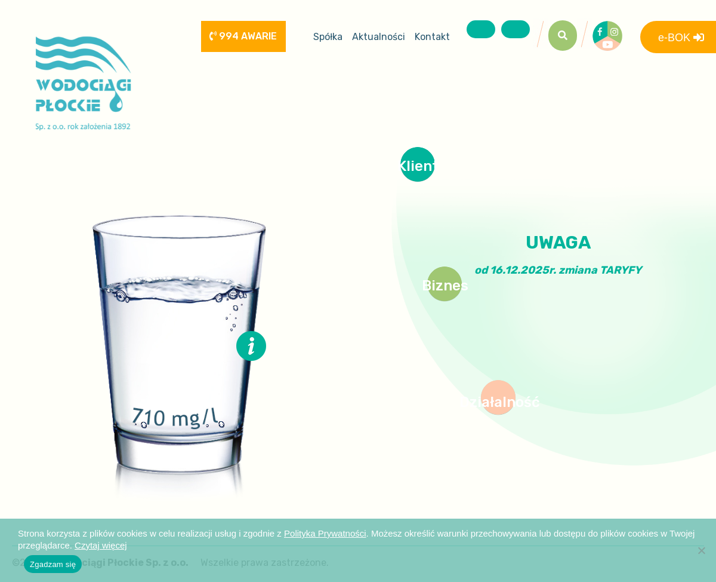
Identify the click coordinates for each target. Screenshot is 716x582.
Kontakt (432, 36)
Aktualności (378, 36)
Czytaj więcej (101, 545)
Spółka (327, 36)
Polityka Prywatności (325, 533)
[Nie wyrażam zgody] (701, 550)
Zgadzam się (53, 564)
